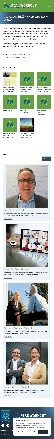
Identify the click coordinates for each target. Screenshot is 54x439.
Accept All (43, 432)
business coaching (9, 57)
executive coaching (20, 57)
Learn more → (8, 219)
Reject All (32, 432)
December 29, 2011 (20, 54)
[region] (32, 427)
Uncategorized (32, 54)
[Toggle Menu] (49, 6)
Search (46, 159)
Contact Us (5, 430)
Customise (21, 432)
